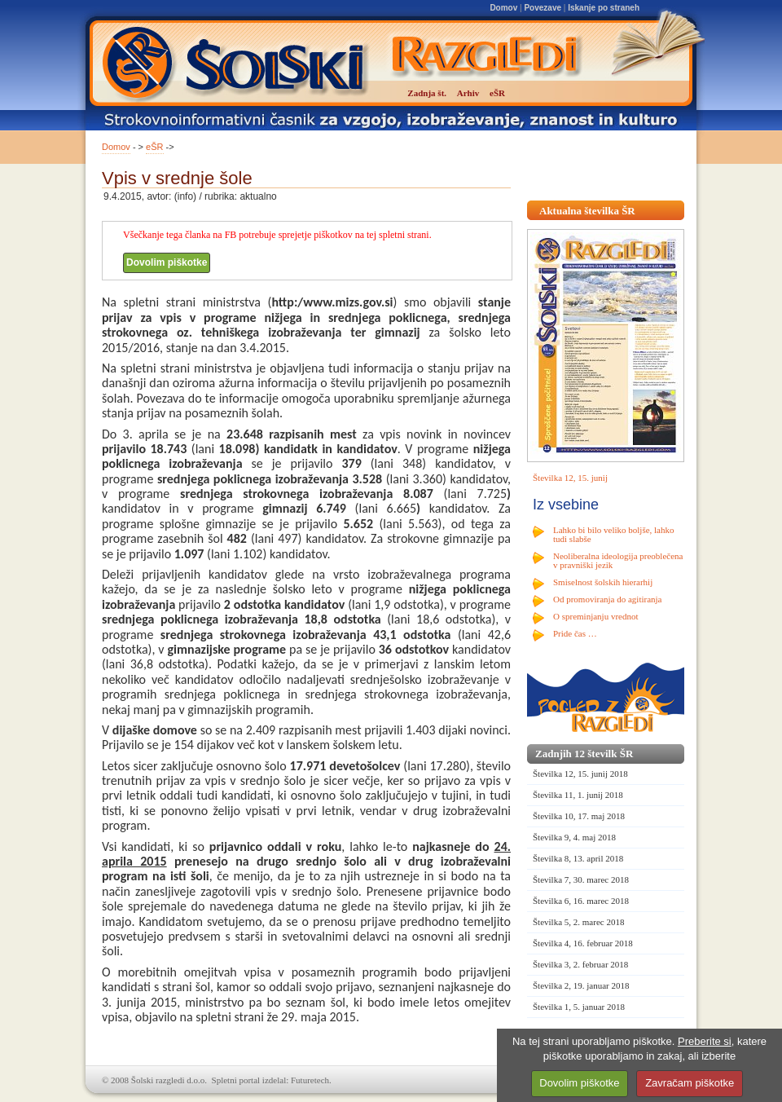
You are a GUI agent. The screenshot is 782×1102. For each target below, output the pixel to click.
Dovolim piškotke (166, 262)
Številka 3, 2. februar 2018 (580, 964)
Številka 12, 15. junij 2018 (580, 773)
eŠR (154, 147)
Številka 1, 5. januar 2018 (579, 1007)
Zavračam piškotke (689, 1083)
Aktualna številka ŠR (587, 211)
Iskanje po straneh (603, 7)
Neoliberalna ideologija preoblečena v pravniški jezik (618, 560)
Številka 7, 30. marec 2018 (581, 879)
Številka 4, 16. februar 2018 (583, 943)
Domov (503, 7)
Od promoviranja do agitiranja (607, 599)
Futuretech (310, 1080)
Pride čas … (575, 633)
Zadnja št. (426, 93)
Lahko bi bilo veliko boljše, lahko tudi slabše (613, 534)
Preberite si (704, 1041)
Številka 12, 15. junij (570, 478)
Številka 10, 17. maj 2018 (579, 816)
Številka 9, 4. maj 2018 (574, 837)
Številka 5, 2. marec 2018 (578, 922)
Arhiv (468, 93)
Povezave (542, 7)
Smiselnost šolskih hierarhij (602, 582)
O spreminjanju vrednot (595, 616)
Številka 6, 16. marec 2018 (581, 901)
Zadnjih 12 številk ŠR (584, 753)
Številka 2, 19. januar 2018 (581, 985)
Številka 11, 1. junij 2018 (578, 795)
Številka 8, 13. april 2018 (578, 858)
